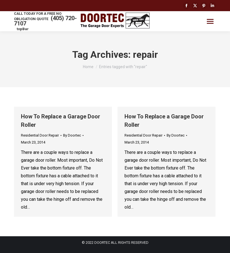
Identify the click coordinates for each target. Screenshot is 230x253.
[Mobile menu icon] (210, 21)
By (72, 135)
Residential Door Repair (40, 135)
